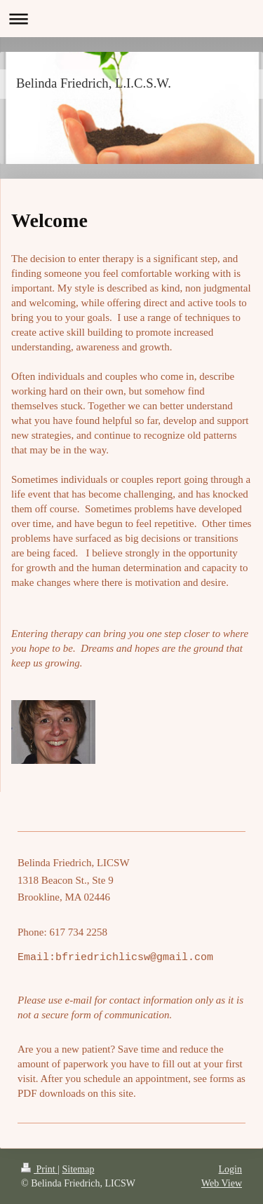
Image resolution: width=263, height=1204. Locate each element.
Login (230, 1169)
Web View (221, 1183)
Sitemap (78, 1169)
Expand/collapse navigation (131, 19)
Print (39, 1169)
